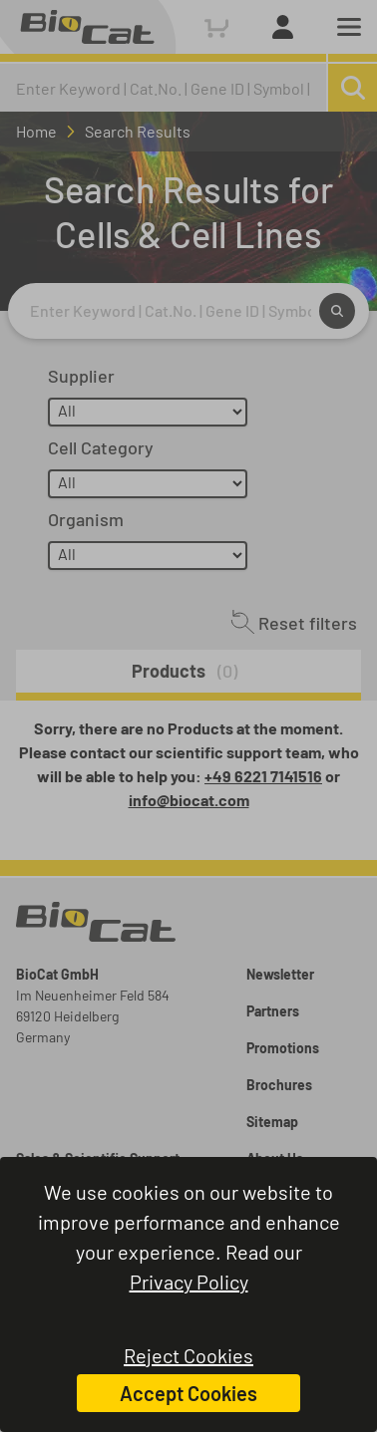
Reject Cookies (188, 1355)
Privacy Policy (189, 1281)
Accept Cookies (188, 1393)
